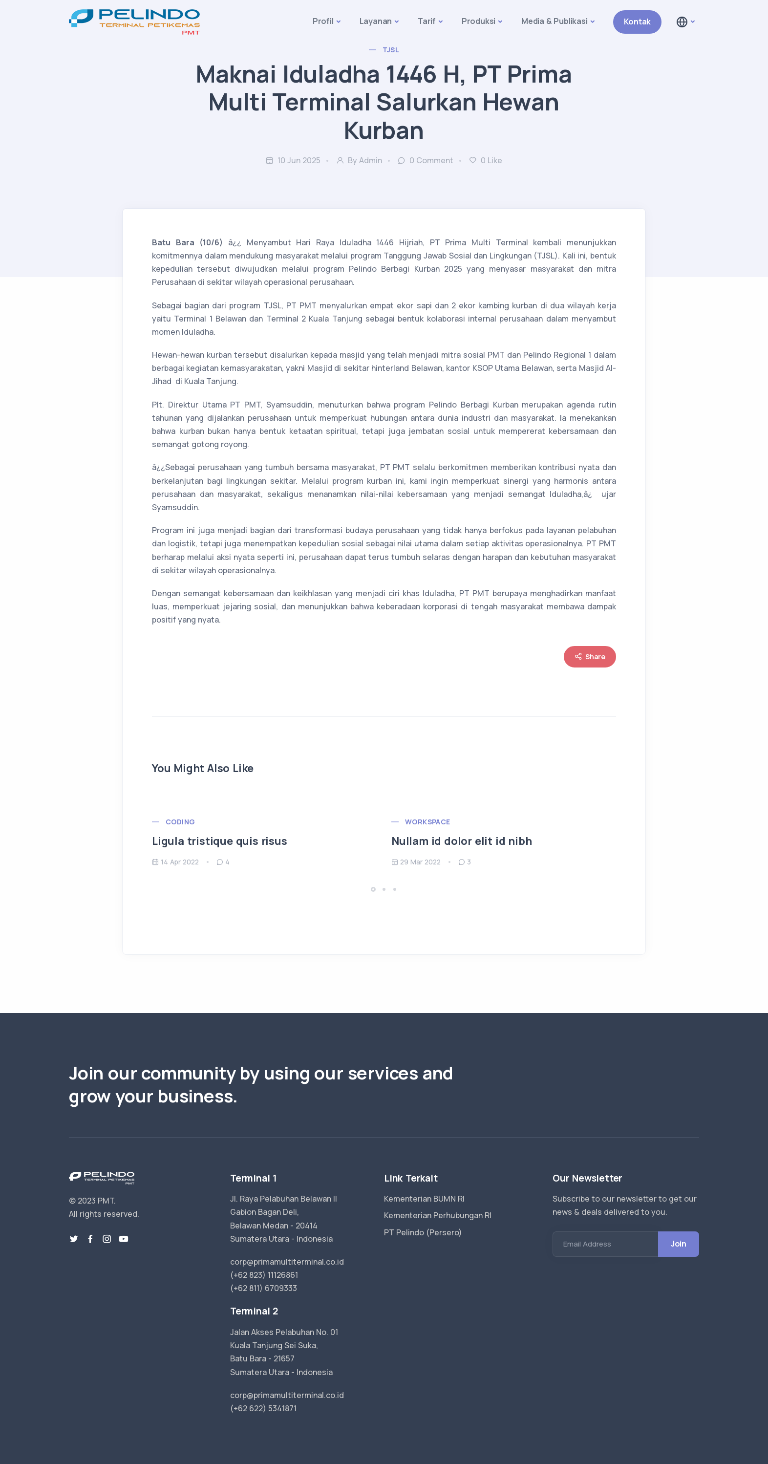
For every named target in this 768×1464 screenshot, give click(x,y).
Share (590, 656)
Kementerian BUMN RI (424, 1198)
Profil (323, 21)
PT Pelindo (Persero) (423, 1232)
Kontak (637, 21)
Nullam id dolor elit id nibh (461, 841)
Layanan (376, 21)
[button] (685, 22)
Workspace (427, 821)
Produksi (478, 21)
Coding (180, 821)
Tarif (427, 21)
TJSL (391, 49)
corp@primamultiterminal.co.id (287, 1261)
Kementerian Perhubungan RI (437, 1215)
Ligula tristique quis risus (219, 841)
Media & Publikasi (554, 21)
